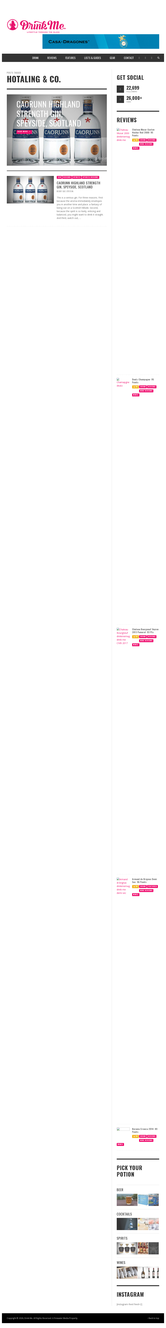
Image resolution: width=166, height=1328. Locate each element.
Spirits (122, 1238)
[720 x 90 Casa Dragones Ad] (100, 41)
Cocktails (124, 1213)
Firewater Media (61, 1318)
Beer (120, 1189)
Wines (121, 1262)
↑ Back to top (153, 1318)
